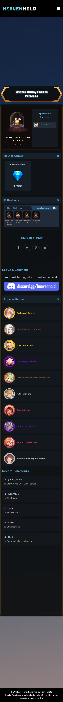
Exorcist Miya (23, 410)
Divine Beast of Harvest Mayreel (33, 377)
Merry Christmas (14, 208)
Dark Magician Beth (26, 361)
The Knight (12, 498)
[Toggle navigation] (58, 8)
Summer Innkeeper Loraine (31, 458)
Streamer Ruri (13, 526)
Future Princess (25, 345)
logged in (27, 277)
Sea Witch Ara (13, 512)
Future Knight (24, 394)
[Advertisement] (31, 51)
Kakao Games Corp (34, 695)
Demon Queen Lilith (27, 426)
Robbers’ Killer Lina (27, 442)
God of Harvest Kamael (29, 329)
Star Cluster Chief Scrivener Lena (22, 483)
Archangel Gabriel (26, 313)
